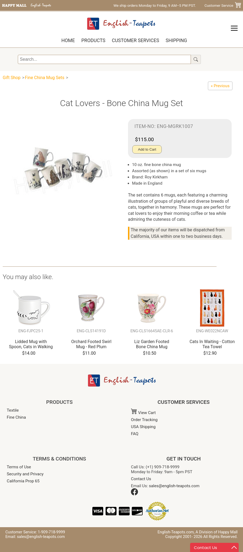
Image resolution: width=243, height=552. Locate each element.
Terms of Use (19, 467)
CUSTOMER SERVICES (184, 402)
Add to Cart (147, 149)
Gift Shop (12, 77)
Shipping (176, 40)
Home (68, 40)
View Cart (143, 412)
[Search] (104, 59)
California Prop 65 (23, 481)
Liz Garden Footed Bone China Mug (151, 344)
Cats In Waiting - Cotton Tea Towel (212, 344)
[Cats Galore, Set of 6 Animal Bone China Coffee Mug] (220, 86)
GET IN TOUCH (184, 459)
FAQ (134, 433)
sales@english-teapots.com (174, 485)
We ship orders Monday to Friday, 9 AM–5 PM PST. (154, 5)
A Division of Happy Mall (216, 532)
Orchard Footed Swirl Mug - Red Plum (91, 344)
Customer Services (135, 40)
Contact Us (141, 478)
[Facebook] (134, 494)
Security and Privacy (25, 474)
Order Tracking (144, 419)
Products (93, 40)
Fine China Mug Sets (44, 77)
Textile (13, 410)
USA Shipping (143, 426)
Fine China (16, 417)
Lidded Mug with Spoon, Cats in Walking (31, 344)
